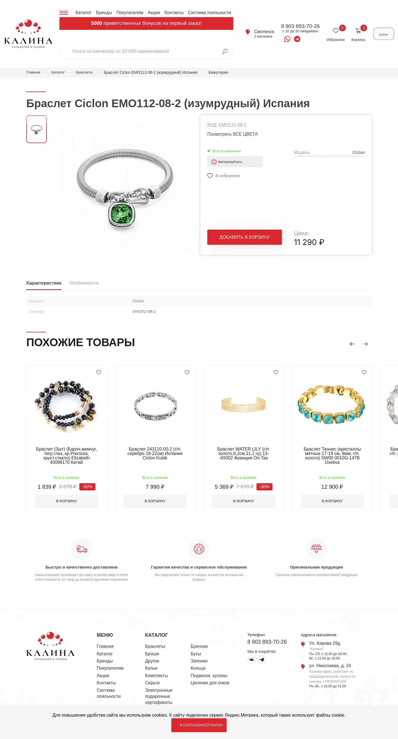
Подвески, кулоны (209, 669)
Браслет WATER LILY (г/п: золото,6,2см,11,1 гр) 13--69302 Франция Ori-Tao (250, 454)
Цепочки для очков (210, 676)
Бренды (104, 12)
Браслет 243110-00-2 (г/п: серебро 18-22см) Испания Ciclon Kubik (158, 454)
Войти (379, 34)
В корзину (68, 494)
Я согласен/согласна (201, 725)
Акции (154, 12)
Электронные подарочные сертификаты (159, 689)
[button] (350, 343)
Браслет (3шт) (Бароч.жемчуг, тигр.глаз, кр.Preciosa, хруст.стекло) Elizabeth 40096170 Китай (67, 456)
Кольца (198, 661)
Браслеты (86, 72)
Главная (33, 72)
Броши (152, 647)
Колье (151, 661)
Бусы (196, 647)
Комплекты (156, 669)
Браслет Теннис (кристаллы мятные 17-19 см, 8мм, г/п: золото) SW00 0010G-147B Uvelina (341, 456)
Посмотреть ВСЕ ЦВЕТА (232, 134)
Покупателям (129, 12)
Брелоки (199, 639)
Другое (152, 654)
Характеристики (43, 283)
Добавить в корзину (245, 238)
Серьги (152, 676)
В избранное (228, 175)
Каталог (83, 12)
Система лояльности (209, 12)
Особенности (84, 283)
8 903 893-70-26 (291, 26)
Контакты (174, 12)
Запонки (199, 654)
